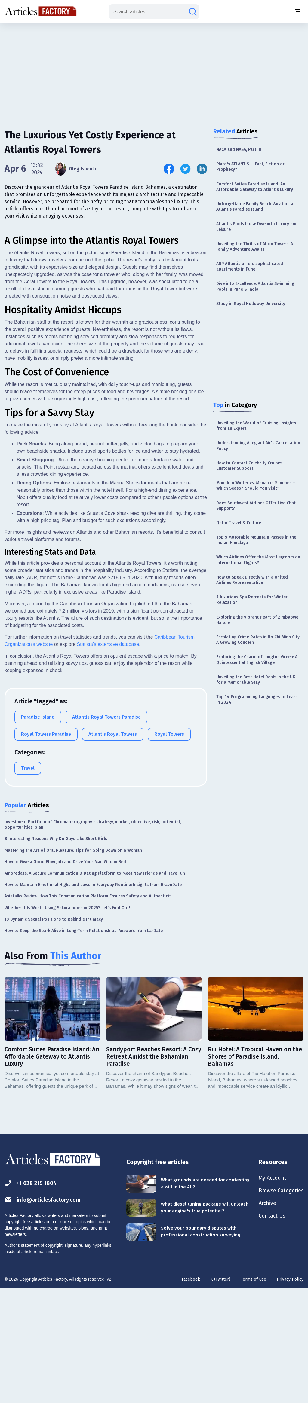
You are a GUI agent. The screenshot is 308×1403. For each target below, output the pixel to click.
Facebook (191, 1392)
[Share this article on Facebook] (169, 169)
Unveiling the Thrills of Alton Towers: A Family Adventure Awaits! (254, 246)
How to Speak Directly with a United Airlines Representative (252, 580)
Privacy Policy (290, 1392)
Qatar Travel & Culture (238, 522)
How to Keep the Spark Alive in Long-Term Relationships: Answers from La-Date (84, 1044)
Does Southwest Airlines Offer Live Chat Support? (256, 505)
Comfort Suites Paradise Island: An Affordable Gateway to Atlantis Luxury (254, 187)
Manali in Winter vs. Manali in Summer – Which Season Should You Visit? (255, 485)
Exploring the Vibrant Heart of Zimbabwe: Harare (257, 620)
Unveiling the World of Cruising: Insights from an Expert (256, 425)
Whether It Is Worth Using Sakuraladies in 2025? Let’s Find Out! (67, 1021)
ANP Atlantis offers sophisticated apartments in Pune (249, 266)
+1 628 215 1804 (32, 1297)
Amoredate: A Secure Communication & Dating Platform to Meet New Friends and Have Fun (95, 986)
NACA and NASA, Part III (238, 149)
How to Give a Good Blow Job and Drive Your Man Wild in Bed (65, 975)
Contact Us (268, 1331)
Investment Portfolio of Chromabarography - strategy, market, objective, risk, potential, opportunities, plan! (93, 938)
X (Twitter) (220, 1392)
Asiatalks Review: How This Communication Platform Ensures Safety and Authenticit (88, 1009)
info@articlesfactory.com (46, 1313)
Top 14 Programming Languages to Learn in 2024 (257, 699)
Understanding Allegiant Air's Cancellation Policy (258, 445)
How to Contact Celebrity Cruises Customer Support (249, 465)
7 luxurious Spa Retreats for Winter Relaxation (252, 600)
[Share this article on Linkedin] (202, 169)
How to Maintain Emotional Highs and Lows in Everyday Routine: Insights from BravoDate (93, 998)
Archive (263, 1318)
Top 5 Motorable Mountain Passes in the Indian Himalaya (256, 540)
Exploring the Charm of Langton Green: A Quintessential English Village (256, 659)
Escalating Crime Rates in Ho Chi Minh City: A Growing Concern (258, 639)
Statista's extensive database (108, 757)
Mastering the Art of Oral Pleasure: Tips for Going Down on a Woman (73, 963)
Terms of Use (253, 1392)
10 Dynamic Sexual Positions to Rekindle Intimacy (54, 1032)
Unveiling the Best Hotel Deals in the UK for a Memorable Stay (255, 679)
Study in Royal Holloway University (250, 303)
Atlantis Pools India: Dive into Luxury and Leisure (257, 226)
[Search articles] (192, 12)
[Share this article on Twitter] (185, 169)
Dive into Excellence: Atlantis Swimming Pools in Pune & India (255, 286)
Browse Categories (278, 1305)
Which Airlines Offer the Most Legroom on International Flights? (258, 560)
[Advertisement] (154, 71)
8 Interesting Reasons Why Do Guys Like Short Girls (56, 952)
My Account (268, 1291)
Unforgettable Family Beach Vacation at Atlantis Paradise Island (255, 206)
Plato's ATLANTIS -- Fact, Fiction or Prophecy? (250, 166)
